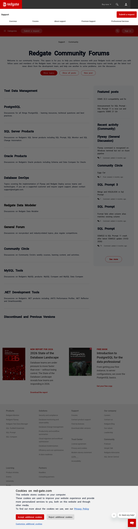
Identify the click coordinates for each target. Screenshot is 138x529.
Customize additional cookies (29, 524)
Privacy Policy (81, 508)
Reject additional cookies (60, 517)
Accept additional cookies (30, 517)
